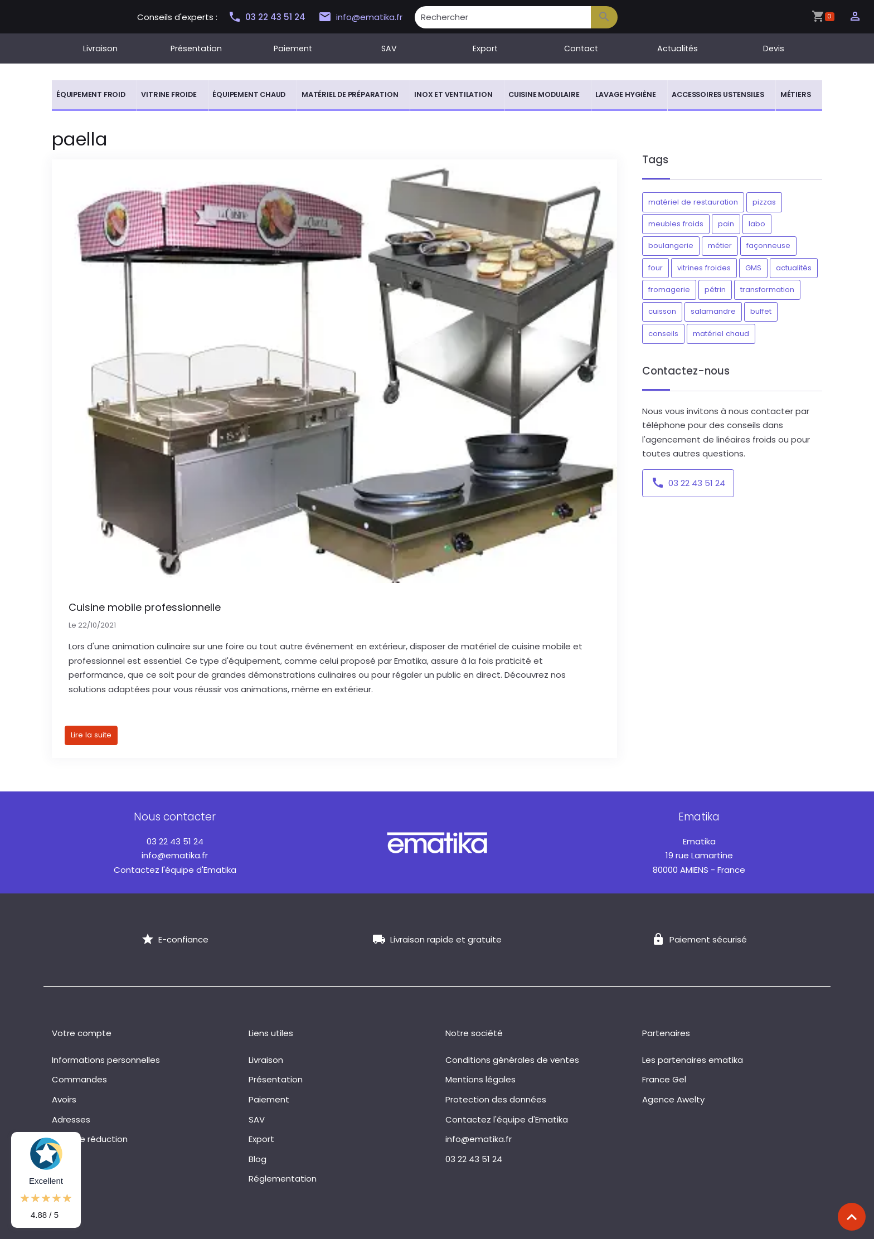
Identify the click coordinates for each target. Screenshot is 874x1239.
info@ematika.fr (359, 17)
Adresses (71, 1119)
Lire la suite (91, 735)
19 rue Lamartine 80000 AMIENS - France (699, 855)
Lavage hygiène (625, 94)
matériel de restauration (693, 202)
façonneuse (768, 245)
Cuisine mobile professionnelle (145, 607)
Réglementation (283, 1178)
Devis (773, 48)
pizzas (764, 202)
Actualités (677, 48)
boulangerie (670, 245)
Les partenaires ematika (692, 1060)
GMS (753, 268)
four (655, 268)
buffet (760, 311)
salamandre (713, 311)
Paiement (293, 48)
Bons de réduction (90, 1139)
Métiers (795, 94)
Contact (581, 48)
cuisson (662, 311)
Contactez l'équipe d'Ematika (175, 870)
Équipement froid (90, 94)
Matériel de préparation (350, 94)
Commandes (79, 1079)
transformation (767, 289)
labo (757, 223)
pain (726, 223)
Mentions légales (480, 1079)
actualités (794, 268)
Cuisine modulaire (544, 94)
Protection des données (495, 1099)
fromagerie (669, 289)
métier (720, 245)
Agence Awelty (673, 1099)
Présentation (196, 48)
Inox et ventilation (453, 94)
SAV (389, 48)
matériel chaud (721, 333)
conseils (663, 333)
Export (485, 48)
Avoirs (64, 1099)
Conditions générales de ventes (512, 1060)
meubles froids (675, 223)
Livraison (100, 48)
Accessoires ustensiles (718, 94)
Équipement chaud (248, 94)
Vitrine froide (168, 94)
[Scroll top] (852, 1217)
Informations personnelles (106, 1060)
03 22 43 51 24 (266, 17)
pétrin (715, 289)
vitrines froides (704, 268)
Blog (257, 1159)
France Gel (664, 1079)
